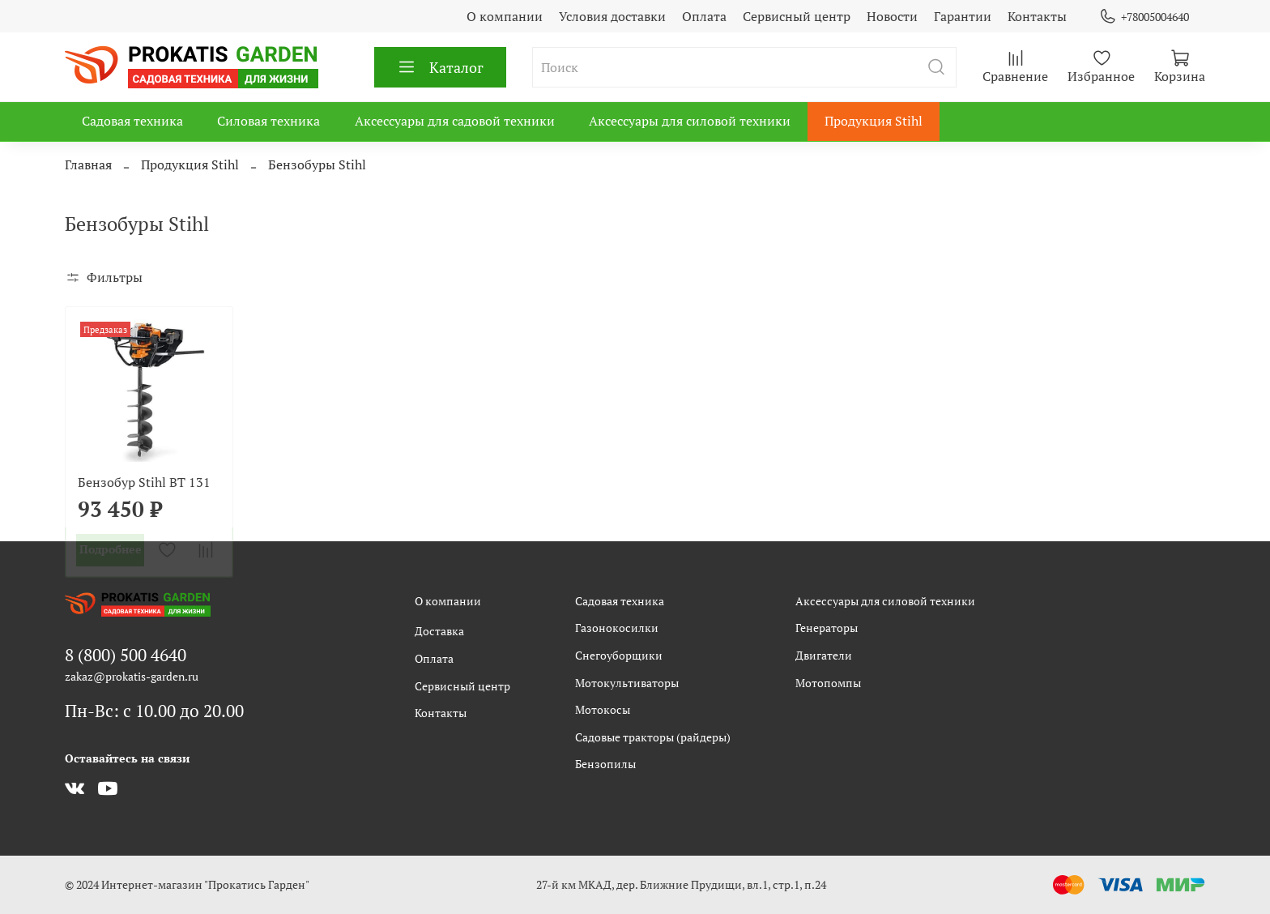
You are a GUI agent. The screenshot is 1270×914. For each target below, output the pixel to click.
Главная (88, 164)
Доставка (439, 631)
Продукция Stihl (874, 121)
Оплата (704, 16)
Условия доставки (612, 16)
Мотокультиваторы (627, 682)
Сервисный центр (796, 16)
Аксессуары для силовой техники (690, 121)
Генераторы (826, 627)
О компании (505, 16)
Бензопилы (605, 763)
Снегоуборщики (619, 655)
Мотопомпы (828, 682)
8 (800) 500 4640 (125, 654)
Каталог (440, 67)
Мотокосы (602, 709)
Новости (892, 16)
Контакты (1037, 16)
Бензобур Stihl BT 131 (144, 482)
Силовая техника (268, 121)
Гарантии (962, 16)
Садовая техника (132, 121)
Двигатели (823, 655)
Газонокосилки (616, 627)
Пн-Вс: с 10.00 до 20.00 (154, 710)
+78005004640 (1144, 16)
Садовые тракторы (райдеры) (653, 737)
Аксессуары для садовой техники (455, 121)
